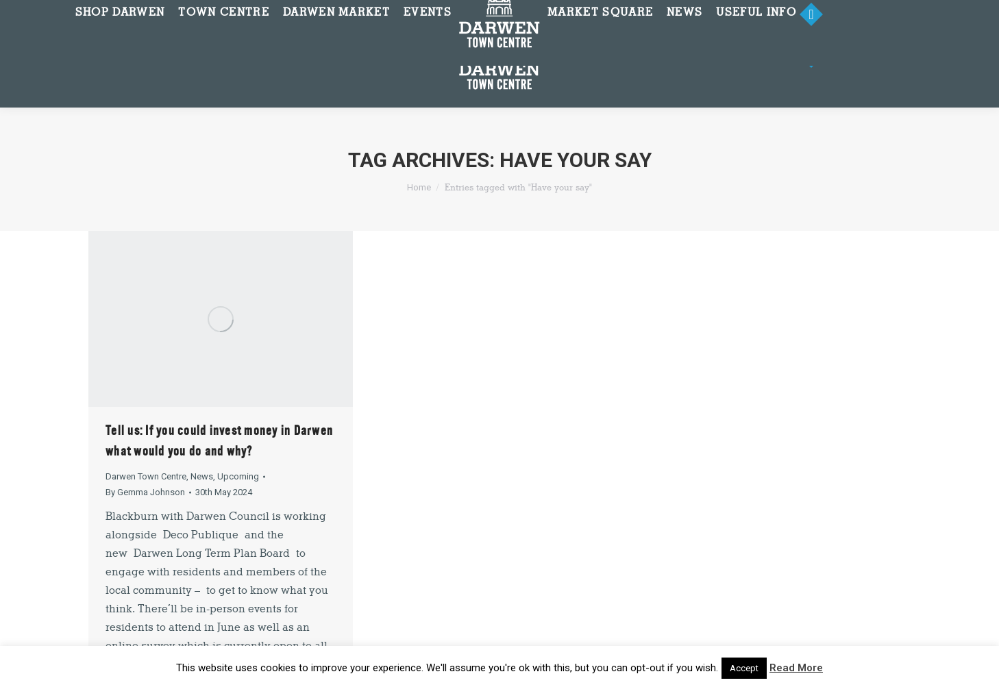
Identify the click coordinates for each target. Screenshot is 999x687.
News (201, 476)
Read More (796, 668)
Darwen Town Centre (146, 476)
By (145, 492)
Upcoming (238, 476)
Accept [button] (744, 668)
